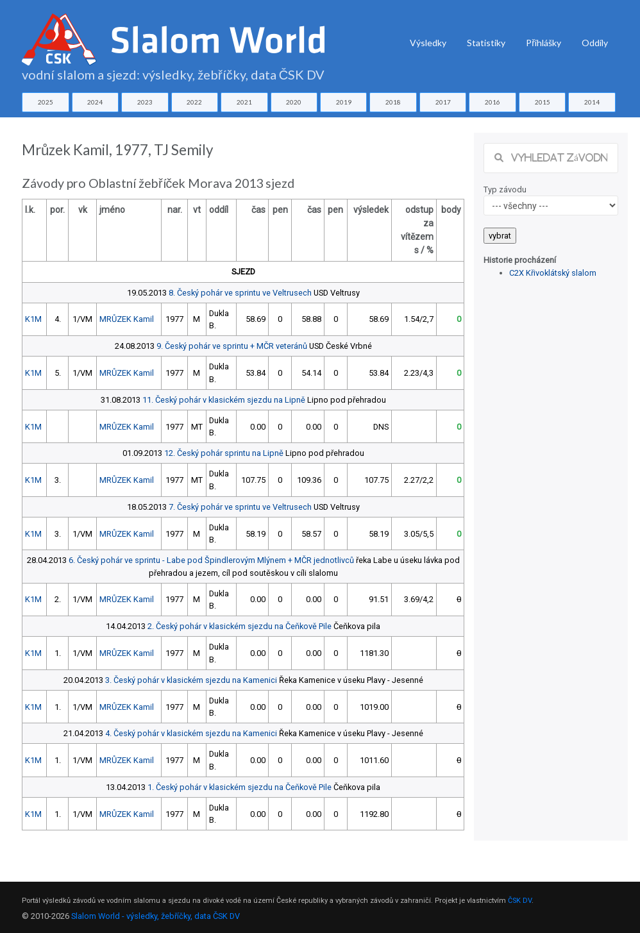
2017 (443, 102)
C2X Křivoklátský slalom (552, 273)
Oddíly (595, 42)
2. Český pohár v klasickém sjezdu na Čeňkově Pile (239, 626)
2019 (343, 102)
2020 (293, 102)
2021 (244, 102)
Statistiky (486, 42)
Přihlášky (543, 42)
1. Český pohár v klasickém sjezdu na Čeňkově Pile (239, 787)
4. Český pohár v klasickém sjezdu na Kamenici (191, 733)
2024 (95, 102)
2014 (592, 102)
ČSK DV (520, 900)
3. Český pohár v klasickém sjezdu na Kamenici (191, 680)
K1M (33, 319)
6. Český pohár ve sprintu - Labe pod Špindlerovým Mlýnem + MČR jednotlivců (211, 560)
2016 (492, 102)
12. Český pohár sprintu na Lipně (223, 453)
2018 (393, 102)
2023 (145, 102)
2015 (542, 102)
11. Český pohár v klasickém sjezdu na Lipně (223, 400)
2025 (45, 102)
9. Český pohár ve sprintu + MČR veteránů (231, 346)
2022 (194, 102)
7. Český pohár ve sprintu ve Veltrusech (240, 507)
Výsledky (428, 42)
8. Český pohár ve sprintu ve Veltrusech (240, 293)
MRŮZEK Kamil (126, 319)
